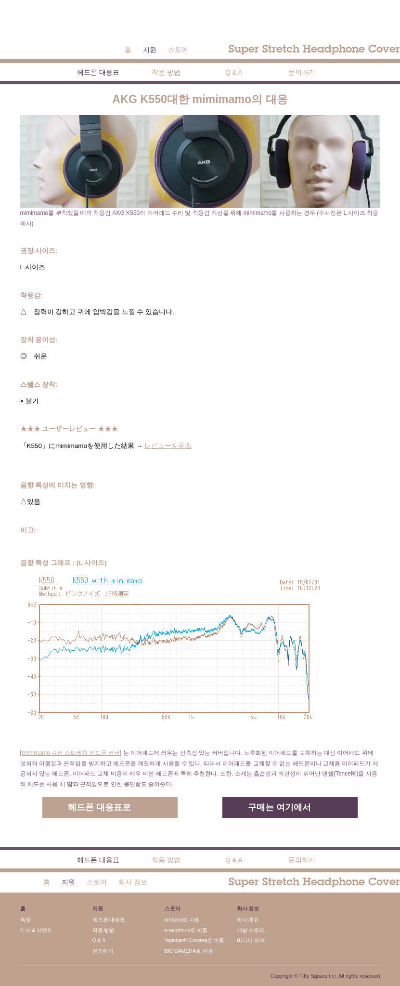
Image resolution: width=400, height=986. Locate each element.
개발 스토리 (251, 930)
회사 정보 (132, 882)
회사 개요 (248, 919)
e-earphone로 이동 (186, 930)
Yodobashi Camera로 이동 (195, 940)
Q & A (233, 72)
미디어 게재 (251, 940)
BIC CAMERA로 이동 (189, 951)
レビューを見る (168, 445)
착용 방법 (166, 72)
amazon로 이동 (182, 919)
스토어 (178, 49)
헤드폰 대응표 (98, 72)
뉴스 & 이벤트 (36, 930)
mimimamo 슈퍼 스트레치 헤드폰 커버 (71, 752)
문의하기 (301, 72)
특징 (25, 919)
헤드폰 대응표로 (99, 807)
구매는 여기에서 (279, 807)
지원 (149, 49)
